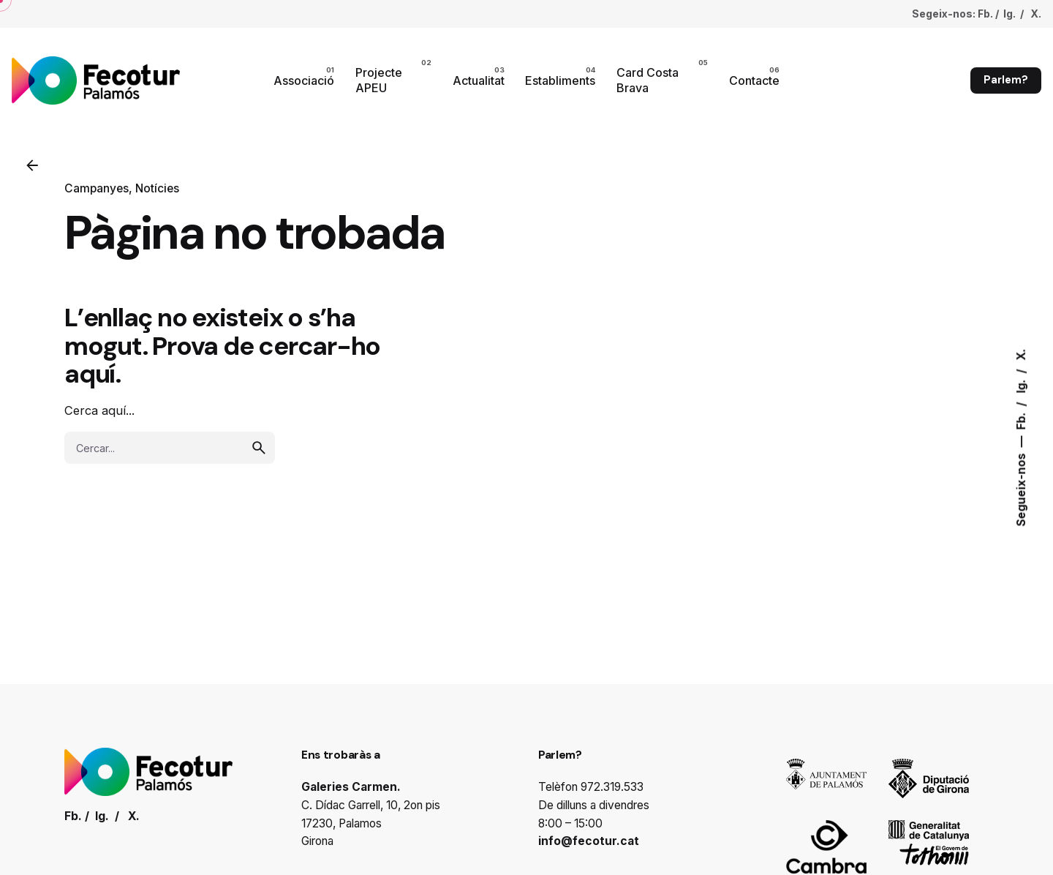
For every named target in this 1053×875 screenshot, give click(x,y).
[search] (259, 448)
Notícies (157, 188)
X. (1021, 355)
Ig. (1021, 385)
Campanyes (96, 188)
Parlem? (1006, 79)
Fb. (1021, 420)
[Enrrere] (32, 165)
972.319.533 (612, 787)
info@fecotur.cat (588, 841)
